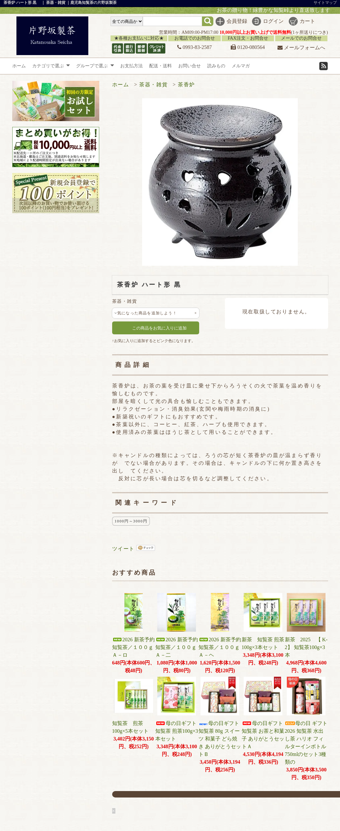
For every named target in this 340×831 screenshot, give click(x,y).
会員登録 (237, 21)
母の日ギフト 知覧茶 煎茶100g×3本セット (176, 731)
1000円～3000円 (131, 521)
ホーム (19, 65)
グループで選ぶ (95, 65)
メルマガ (241, 65)
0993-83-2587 (194, 47)
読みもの (216, 65)
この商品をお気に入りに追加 (155, 328)
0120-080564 (248, 47)
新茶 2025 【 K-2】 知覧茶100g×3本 (306, 647)
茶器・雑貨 (153, 84)
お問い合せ (189, 65)
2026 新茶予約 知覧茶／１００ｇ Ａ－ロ (136, 647)
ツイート (123, 548)
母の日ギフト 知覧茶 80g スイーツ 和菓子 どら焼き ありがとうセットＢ (221, 739)
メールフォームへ (301, 47)
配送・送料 (160, 65)
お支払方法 (131, 65)
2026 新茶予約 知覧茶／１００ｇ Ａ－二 (179, 647)
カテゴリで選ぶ (51, 65)
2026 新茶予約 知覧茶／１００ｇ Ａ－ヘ (222, 647)
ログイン (273, 21)
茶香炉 (186, 84)
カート (307, 21)
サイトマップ (325, 2)
